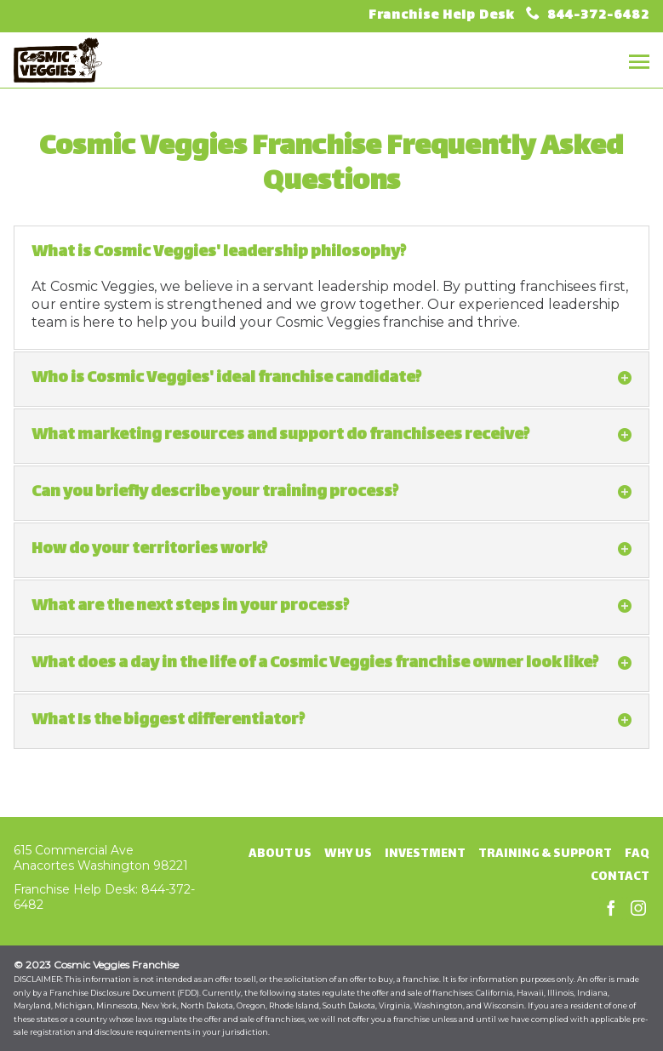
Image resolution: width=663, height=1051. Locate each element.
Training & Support (545, 854)
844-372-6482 (596, 15)
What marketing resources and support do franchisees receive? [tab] (331, 435)
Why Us (348, 854)
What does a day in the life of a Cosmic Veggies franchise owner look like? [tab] (331, 663)
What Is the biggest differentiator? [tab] (331, 720)
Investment (425, 854)
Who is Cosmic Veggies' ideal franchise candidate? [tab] (331, 378)
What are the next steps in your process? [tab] (331, 606)
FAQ (637, 854)
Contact (620, 877)
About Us (280, 854)
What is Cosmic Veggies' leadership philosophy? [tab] (218, 252)
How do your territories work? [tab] (331, 549)
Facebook (611, 909)
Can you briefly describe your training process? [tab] (331, 492)
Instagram (638, 909)
